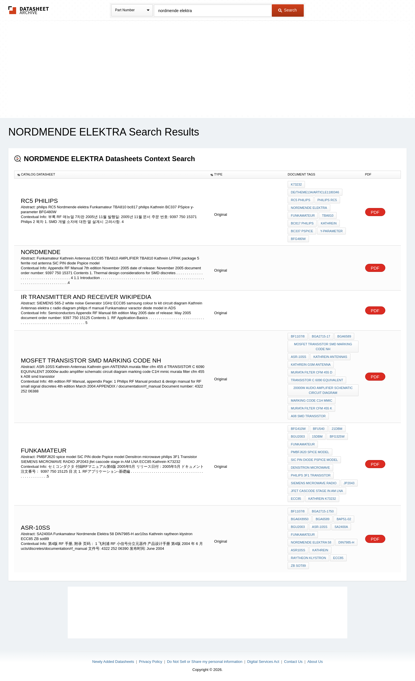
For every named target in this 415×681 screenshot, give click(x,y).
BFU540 (319, 428)
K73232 (296, 184)
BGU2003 (298, 436)
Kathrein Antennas (330, 356)
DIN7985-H (346, 542)
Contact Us (293, 661)
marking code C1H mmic (311, 400)
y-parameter (331, 231)
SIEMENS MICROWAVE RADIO (313, 483)
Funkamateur (303, 215)
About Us (314, 661)
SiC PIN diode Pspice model (314, 459)
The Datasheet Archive (28, 10)
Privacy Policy (150, 661)
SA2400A (341, 527)
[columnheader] (110, 174)
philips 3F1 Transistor (311, 475)
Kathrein (329, 223)
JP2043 (349, 483)
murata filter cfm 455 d (311, 372)
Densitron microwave (310, 467)
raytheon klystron (308, 558)
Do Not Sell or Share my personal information (204, 661)
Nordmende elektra (309, 207)
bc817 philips (302, 223)
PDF (375, 212)
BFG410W (298, 428)
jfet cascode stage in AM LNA (317, 491)
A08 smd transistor (308, 416)
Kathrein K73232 (322, 498)
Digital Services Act (263, 661)
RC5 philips (300, 200)
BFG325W (337, 436)
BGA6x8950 (299, 519)
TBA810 (327, 215)
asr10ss (298, 550)
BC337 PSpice (302, 231)
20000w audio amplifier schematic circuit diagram (323, 390)
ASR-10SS (298, 356)
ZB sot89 (298, 565)
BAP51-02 (344, 519)
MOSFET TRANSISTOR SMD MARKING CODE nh (323, 346)
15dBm (317, 436)
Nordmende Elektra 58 (311, 542)
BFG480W (298, 239)
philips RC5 (327, 200)
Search (287, 10)
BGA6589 (344, 336)
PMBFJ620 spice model (310, 452)
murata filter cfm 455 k (311, 408)
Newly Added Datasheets (113, 661)
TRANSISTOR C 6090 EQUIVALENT (317, 380)
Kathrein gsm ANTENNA (311, 364)
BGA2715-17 (321, 336)
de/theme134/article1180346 (315, 192)
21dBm (337, 428)
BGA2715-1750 (323, 511)
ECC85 (296, 498)
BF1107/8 (298, 336)
